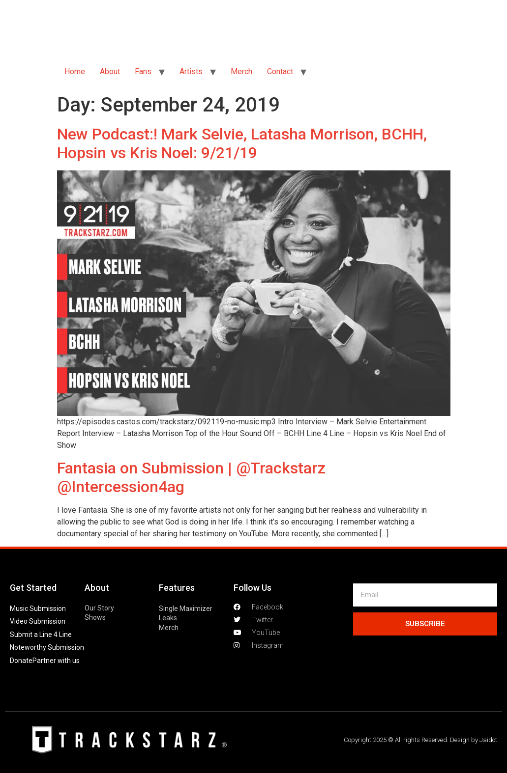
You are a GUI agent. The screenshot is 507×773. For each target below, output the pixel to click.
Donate (21, 660)
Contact (280, 71)
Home (74, 71)
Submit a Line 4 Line (41, 634)
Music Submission (38, 608)
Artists (191, 71)
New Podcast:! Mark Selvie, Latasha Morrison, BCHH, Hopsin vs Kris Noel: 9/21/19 (242, 143)
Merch (241, 71)
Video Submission (37, 621)
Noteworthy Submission (47, 647)
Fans (143, 71)
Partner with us (56, 660)
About (110, 71)
